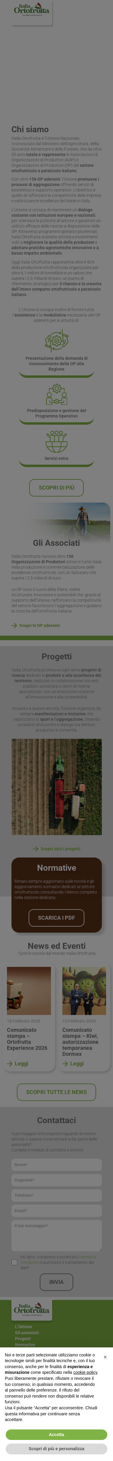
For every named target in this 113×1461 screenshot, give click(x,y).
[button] (105, 1357)
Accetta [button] (56, 1434)
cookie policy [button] (85, 1372)
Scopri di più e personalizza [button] (56, 1448)
